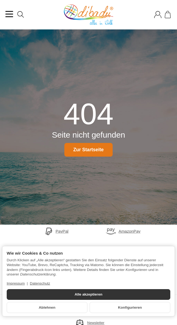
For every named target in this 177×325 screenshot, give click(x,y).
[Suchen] (20, 14)
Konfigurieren (130, 307)
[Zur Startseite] (88, 15)
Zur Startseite (88, 149)
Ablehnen (47, 307)
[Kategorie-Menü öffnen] (9, 14)
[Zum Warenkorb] (168, 14)
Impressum (16, 283)
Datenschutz (40, 283)
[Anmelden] (158, 14)
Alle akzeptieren (88, 294)
